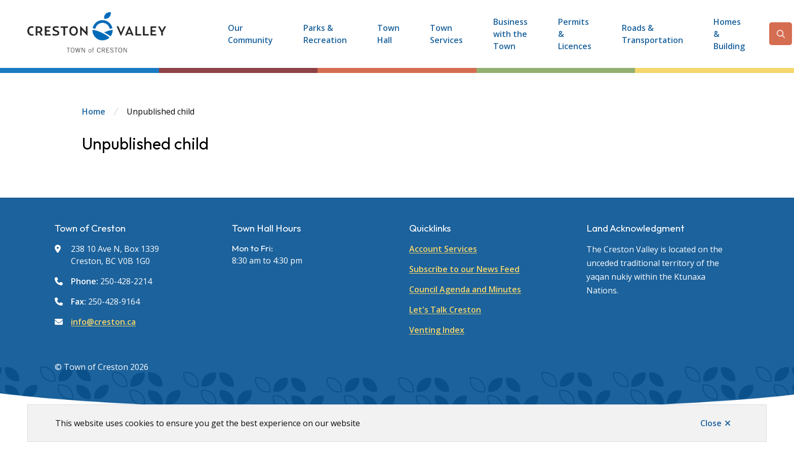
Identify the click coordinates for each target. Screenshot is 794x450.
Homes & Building (729, 34)
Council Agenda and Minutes (465, 289)
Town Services (446, 34)
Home (93, 111)
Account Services (443, 248)
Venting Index (436, 329)
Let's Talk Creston (445, 309)
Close (711, 423)
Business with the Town (510, 34)
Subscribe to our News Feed (464, 269)
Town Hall (388, 34)
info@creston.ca (103, 321)
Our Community (250, 34)
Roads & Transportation (652, 34)
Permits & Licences (574, 34)
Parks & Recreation (325, 34)
